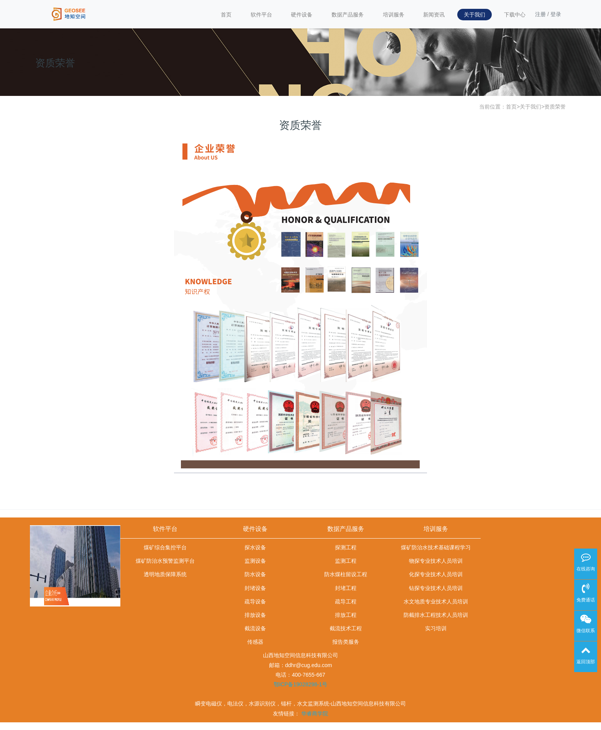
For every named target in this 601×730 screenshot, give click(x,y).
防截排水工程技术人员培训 (436, 615)
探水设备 (255, 547)
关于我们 (474, 15)
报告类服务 (345, 642)
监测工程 (345, 561)
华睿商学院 (314, 713)
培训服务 (393, 15)
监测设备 (255, 561)
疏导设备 (255, 601)
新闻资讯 (434, 15)
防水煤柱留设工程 (345, 574)
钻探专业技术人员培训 (436, 588)
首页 (226, 15)
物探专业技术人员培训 (436, 561)
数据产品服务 (348, 15)
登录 (555, 14)
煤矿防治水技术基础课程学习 (436, 547)
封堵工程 (345, 588)
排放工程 (345, 615)
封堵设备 (255, 588)
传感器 (255, 642)
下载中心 (514, 15)
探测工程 (345, 547)
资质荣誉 (555, 107)
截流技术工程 (346, 628)
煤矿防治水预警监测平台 (165, 561)
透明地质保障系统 (165, 574)
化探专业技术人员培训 (436, 574)
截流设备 (255, 628)
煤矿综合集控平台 (165, 547)
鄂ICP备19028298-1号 (300, 684)
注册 (540, 14)
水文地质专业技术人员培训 (436, 601)
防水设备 (255, 574)
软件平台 (261, 15)
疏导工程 (345, 601)
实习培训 (436, 628)
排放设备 (255, 615)
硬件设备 (301, 15)
